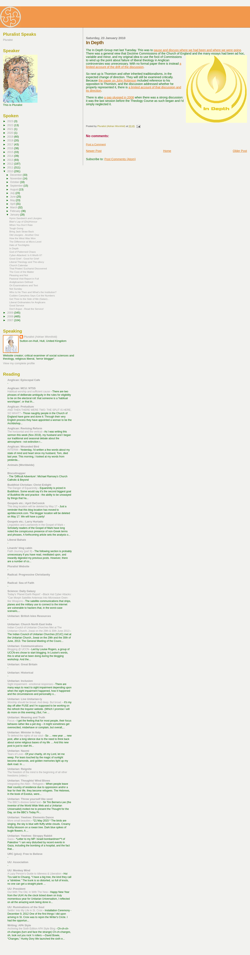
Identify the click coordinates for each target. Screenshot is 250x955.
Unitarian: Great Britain (22, 664)
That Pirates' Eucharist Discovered (28, 268)
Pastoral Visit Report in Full (24, 278)
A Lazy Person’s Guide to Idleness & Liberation (34, 873)
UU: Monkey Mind (18, 870)
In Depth (14, 248)
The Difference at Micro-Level (25, 241)
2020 (10, 132)
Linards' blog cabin (19, 548)
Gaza (10, 839)
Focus (11, 720)
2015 (10, 152)
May (13, 200)
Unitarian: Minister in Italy (24, 732)
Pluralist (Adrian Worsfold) (40, 336)
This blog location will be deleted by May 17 (32, 506)
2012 (10, 163)
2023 (10, 121)
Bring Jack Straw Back (21, 231)
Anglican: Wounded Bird (23, 446)
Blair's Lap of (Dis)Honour (23, 221)
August (14, 189)
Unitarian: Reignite (19, 769)
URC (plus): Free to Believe (24, 853)
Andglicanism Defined (21, 282)
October (15, 182)
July (12, 193)
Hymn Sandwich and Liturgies (25, 218)
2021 (10, 129)
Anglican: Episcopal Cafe (23, 380)
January (15, 214)
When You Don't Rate (21, 225)
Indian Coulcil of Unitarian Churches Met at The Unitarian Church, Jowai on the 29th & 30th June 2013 (38, 629)
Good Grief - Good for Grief (24, 258)
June (13, 196)
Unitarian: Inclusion (20, 680)
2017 (10, 144)
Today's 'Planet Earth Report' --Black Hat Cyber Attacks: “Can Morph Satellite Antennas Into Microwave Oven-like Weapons (39, 598)
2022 (10, 125)
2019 (10, 136)
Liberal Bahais (16, 539)
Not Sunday (15, 288)
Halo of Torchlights (19, 245)
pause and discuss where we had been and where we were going (197, 50)
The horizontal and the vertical (25, 431)
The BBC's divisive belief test (24, 802)
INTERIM (13, 449)
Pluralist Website (18, 566)
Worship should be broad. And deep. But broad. (34, 702)
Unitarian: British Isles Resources (29, 616)
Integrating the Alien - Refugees (25, 783)
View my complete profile (19, 363)
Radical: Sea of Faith (20, 582)
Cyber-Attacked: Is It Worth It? (25, 255)
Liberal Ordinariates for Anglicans (27, 302)
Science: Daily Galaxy (21, 591)
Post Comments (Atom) (120, 159)
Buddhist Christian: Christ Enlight (29, 484)
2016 (10, 148)
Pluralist (8, 39)
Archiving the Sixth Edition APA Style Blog (31, 928)
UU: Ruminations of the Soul (25, 907)
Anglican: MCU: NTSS (21, 388)
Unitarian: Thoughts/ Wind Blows (28, 780)
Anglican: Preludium (20, 406)
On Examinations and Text (23, 285)
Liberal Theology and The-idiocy (26, 262)
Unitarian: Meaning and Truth (26, 717)
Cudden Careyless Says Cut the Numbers (32, 295)
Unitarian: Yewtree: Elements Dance (30, 817)
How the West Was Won (22, 238)
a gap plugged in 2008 (119, 97)
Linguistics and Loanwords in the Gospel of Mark (35, 524)
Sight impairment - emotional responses (30, 684)
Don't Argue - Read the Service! (26, 308)
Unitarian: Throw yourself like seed (29, 799)
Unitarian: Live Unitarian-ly (24, 699)
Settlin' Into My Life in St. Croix (25, 910)
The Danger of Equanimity (22, 488)
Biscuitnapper (16, 473)
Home (167, 151)
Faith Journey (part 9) (20, 551)
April (13, 203)
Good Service (16, 305)
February (15, 211)
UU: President (16, 888)
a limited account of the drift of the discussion (133, 65)
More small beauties (19, 820)
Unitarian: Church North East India (29, 624)
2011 (10, 167)
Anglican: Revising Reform (24, 428)
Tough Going (16, 228)
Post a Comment (96, 144)
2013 (10, 159)
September (16, 185)
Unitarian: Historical (20, 672)
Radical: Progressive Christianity (28, 574)
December (16, 174)
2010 (10, 171)
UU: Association (17, 862)
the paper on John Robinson (117, 80)
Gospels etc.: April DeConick (25, 503)
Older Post (240, 151)
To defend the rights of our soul (25, 735)
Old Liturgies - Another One (24, 234)
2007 (10, 320)
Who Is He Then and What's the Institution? (32, 292)
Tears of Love (15, 754)
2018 (10, 140)
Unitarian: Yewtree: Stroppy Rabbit (29, 835)
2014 (10, 155)
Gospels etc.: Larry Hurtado (25, 521)
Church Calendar (18, 265)
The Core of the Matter (21, 271)
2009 (10, 312)
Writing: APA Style (19, 925)
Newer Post (94, 151)
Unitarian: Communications (25, 646)
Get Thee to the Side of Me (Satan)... (29, 298)
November (16, 178)
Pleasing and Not (18, 275)
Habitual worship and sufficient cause (29, 391)
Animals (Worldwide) (20, 465)
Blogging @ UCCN (18, 649)
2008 (10, 316)
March (14, 207)
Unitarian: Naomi (18, 750)
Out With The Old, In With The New (27, 892)
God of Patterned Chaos (22, 251)
